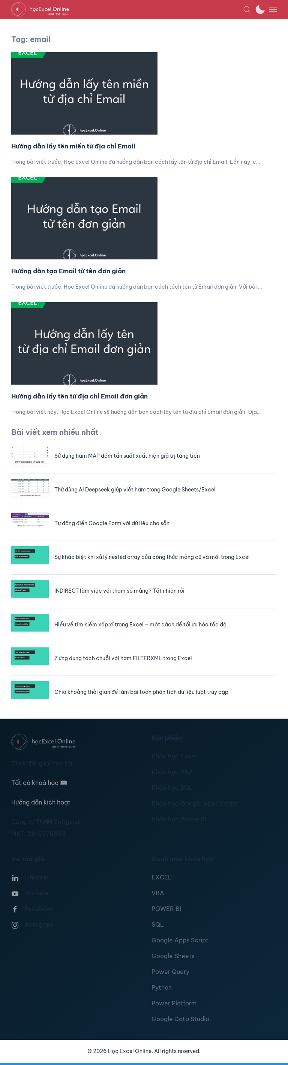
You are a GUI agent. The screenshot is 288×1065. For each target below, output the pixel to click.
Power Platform (174, 1003)
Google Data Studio (180, 1019)
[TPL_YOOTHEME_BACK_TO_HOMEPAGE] (127, 9)
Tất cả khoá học (39, 782)
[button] (246, 9)
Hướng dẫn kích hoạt (40, 802)
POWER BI (166, 908)
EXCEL (162, 877)
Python (162, 987)
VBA (158, 893)
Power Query (170, 971)
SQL (158, 924)
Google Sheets (173, 956)
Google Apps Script (180, 940)
